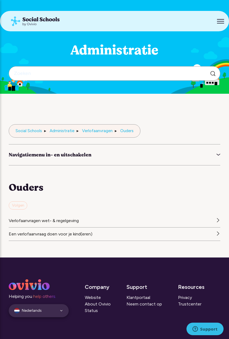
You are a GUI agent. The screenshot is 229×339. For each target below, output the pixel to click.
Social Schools (29, 130)
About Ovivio (98, 304)
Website (93, 297)
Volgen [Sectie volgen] (18, 205)
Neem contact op (144, 304)
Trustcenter (189, 304)
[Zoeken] (114, 73)
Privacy (185, 297)
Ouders (127, 130)
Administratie (62, 130)
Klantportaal (138, 297)
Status (91, 310)
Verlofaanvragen (97, 130)
